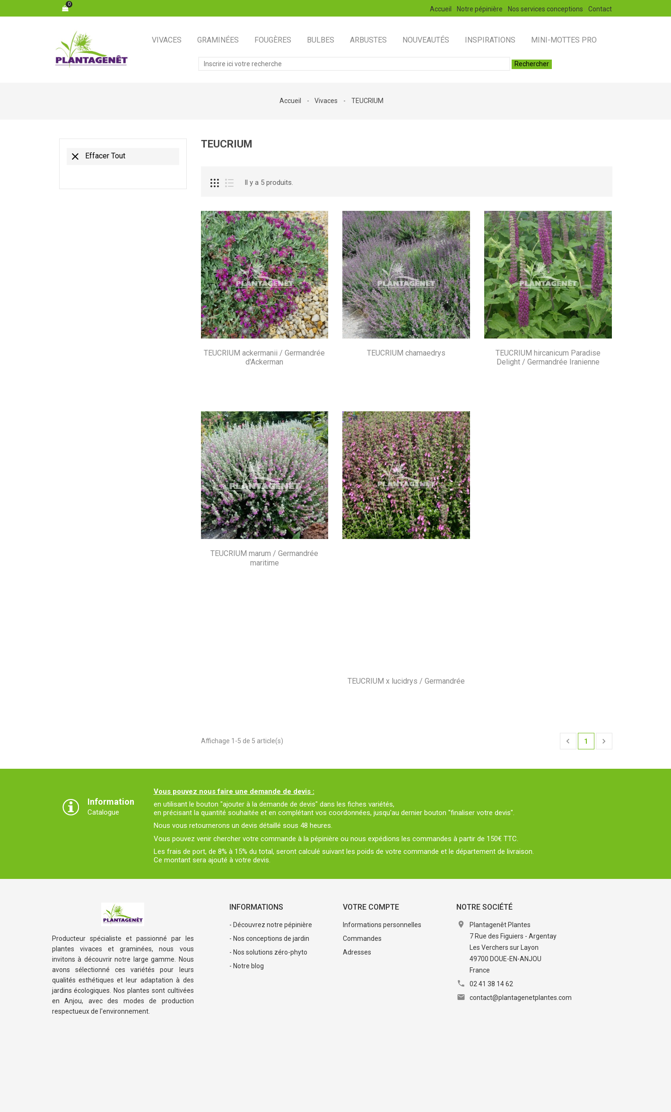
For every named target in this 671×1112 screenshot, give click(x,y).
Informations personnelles (382, 925)
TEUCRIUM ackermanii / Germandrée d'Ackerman (264, 357)
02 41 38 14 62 (491, 984)
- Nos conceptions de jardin (269, 938)
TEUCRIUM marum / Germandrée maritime (264, 558)
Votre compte (371, 907)
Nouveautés (425, 39)
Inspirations (490, 39)
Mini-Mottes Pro (564, 39)
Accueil (441, 9)
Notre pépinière (480, 9)
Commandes (362, 938)
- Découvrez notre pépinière (270, 925)
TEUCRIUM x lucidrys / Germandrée (406, 681)
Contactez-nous (408, 1099)
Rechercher (531, 64)
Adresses (357, 952)
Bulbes (320, 39)
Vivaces (167, 39)
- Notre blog (246, 966)
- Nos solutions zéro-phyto (268, 952)
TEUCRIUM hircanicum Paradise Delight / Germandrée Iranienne (548, 357)
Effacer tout (97, 156)
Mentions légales (209, 1099)
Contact (600, 9)
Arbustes (368, 39)
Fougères (272, 39)
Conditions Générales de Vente (293, 1099)
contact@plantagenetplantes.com (521, 997)
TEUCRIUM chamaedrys (406, 352)
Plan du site (462, 1099)
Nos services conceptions (545, 9)
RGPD (362, 1099)
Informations (256, 907)
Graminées (218, 39)
